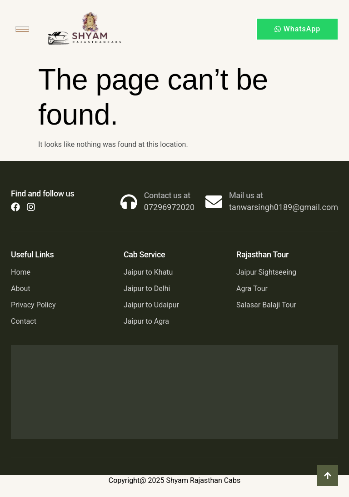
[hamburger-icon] (22, 29)
